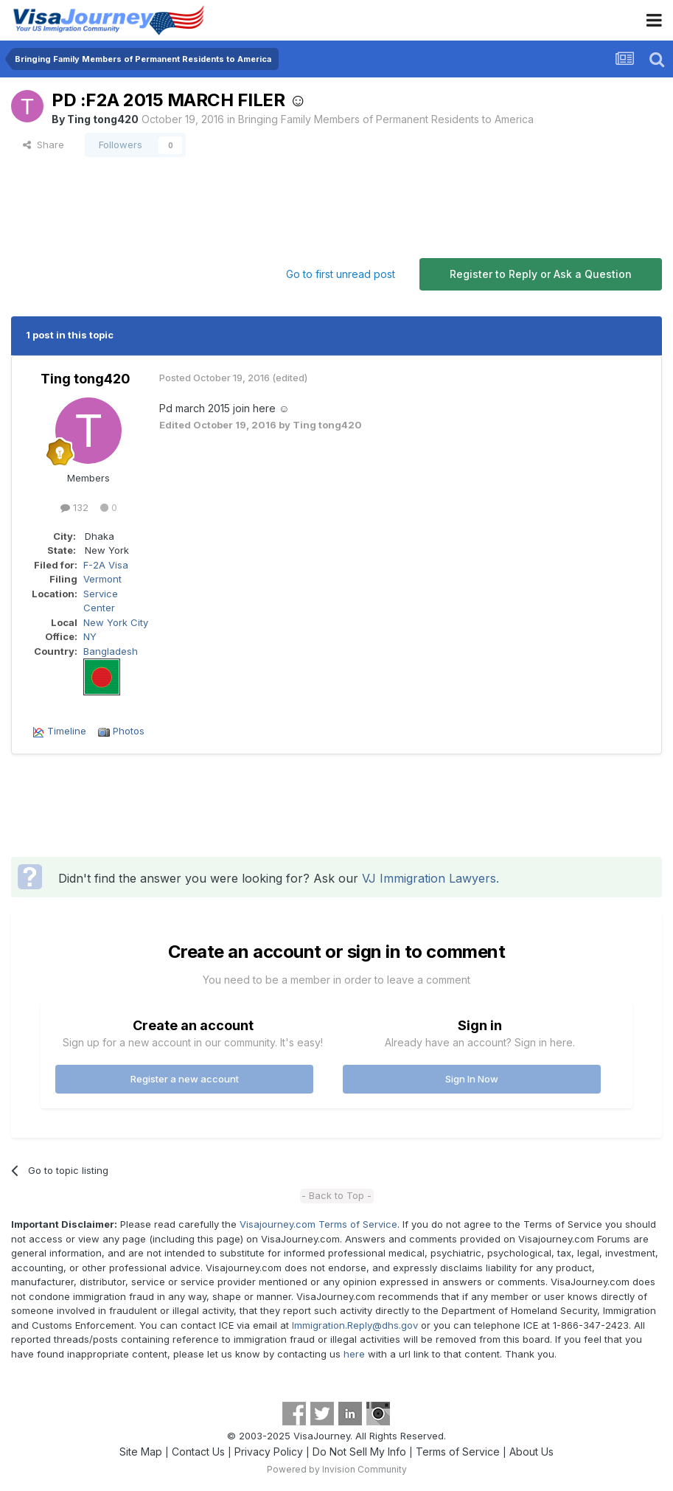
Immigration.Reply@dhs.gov (355, 1325)
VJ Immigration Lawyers (429, 878)
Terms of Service (458, 1451)
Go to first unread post (340, 274)
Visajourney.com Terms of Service (318, 1224)
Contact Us (198, 1451)
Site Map (140, 1451)
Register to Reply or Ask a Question (541, 274)
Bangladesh (110, 651)
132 (74, 507)
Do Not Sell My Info (359, 1451)
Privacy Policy (268, 1451)
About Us (531, 1451)
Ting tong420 (103, 119)
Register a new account (184, 1079)
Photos (128, 731)
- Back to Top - (336, 1195)
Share (43, 144)
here (354, 1354)
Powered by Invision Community (337, 1469)
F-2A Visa (105, 565)
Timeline (66, 731)
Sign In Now (471, 1079)
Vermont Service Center (102, 593)
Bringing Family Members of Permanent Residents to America (386, 119)
